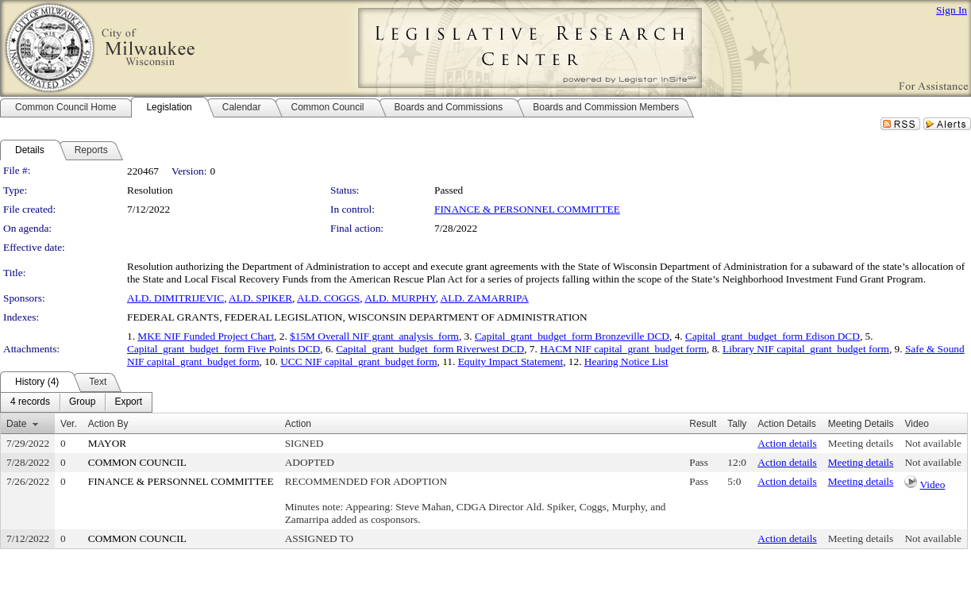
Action (298, 423)
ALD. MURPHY (399, 298)
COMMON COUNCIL (137, 462)
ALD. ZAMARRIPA (485, 298)
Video (933, 484)
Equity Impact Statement (511, 361)
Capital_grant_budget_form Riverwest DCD (430, 349)
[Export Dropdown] (128, 402)
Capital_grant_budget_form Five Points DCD (223, 349)
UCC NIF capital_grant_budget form (358, 361)
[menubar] (76, 402)
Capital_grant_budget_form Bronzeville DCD (572, 336)
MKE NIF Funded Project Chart (205, 336)
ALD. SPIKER (260, 298)
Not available (932, 443)
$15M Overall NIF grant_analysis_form (374, 336)
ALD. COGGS (328, 298)
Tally (736, 423)
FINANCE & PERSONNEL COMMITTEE (527, 209)
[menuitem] (30, 402)
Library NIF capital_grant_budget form (805, 349)
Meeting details (861, 443)
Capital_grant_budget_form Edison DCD (772, 336)
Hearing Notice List (626, 361)
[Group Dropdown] (82, 402)
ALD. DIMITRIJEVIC (175, 298)
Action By (108, 423)
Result (702, 423)
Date (16, 423)
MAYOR (107, 443)
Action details (786, 443)
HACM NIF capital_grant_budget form (623, 349)
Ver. (68, 423)
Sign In (951, 10)
